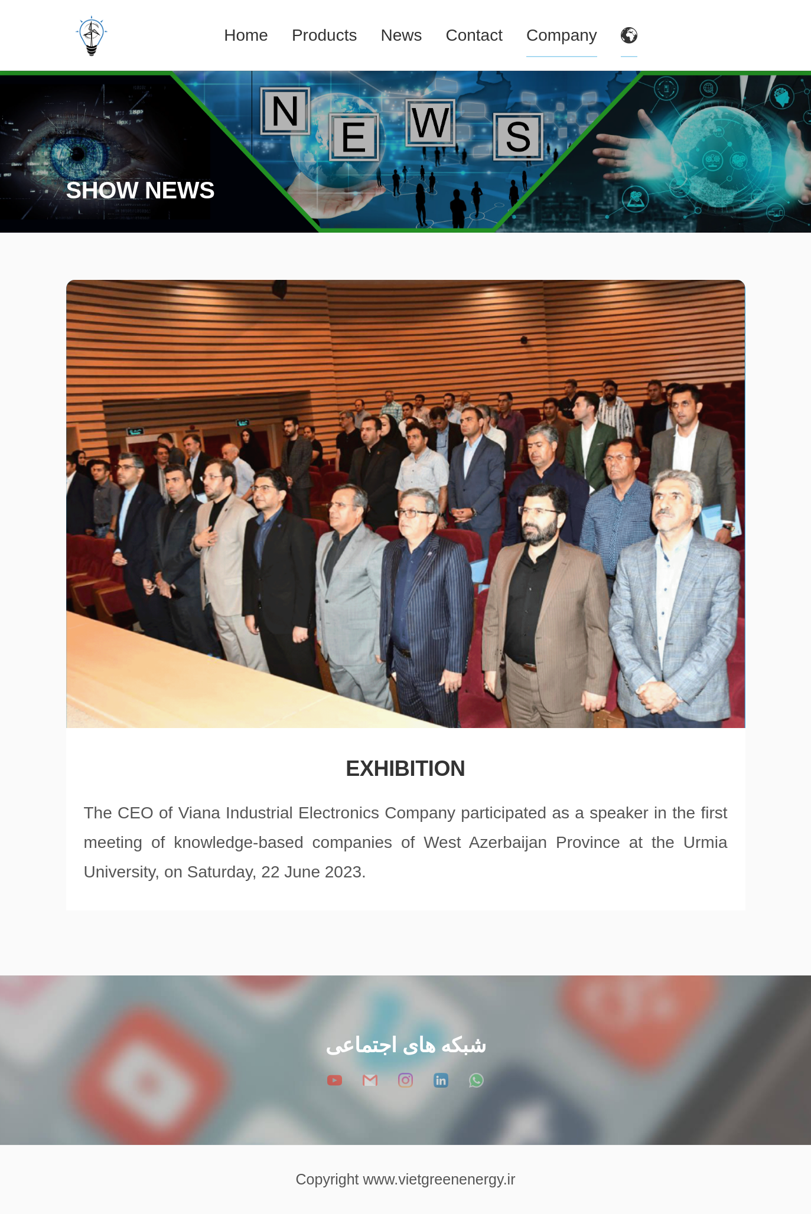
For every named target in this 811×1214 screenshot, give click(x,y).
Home (246, 35)
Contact (474, 35)
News (401, 35)
